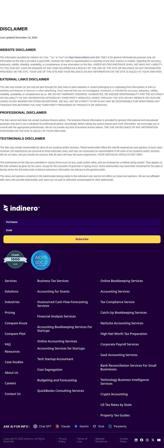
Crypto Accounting (114, 394)
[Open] (159, 5)
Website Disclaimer (101, 440)
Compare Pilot (15, 334)
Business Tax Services (53, 281)
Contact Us (13, 394)
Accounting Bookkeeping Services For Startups (64, 328)
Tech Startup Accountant (55, 359)
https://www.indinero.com (82, 57)
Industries (12, 302)
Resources (12, 351)
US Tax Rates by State (116, 405)
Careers (10, 383)
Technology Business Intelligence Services (124, 381)
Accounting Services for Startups (61, 348)
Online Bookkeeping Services (121, 281)
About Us (11, 372)
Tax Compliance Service (117, 302)
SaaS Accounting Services (118, 355)
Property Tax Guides (115, 415)
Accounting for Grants (53, 291)
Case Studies (14, 362)
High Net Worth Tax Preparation (123, 334)
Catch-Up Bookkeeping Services (123, 312)
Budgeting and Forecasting (57, 380)
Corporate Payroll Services (119, 344)
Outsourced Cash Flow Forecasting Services (62, 304)
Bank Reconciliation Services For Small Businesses (128, 367)
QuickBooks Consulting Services (60, 391)
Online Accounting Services (57, 341)
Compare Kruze (16, 323)
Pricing (10, 312)
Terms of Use (82, 440)
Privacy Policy (63, 440)
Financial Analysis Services (56, 316)
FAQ (8, 344)
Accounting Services (115, 291)
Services (11, 281)
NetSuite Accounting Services (121, 323)
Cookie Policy (124, 440)
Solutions (11, 291)
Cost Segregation (49, 369)
